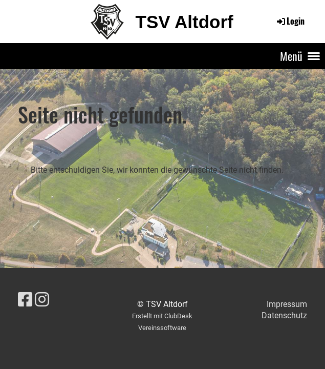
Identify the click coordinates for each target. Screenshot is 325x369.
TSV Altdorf (184, 22)
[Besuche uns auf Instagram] (42, 300)
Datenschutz (284, 315)
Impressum (287, 304)
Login (290, 21)
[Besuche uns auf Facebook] (25, 300)
